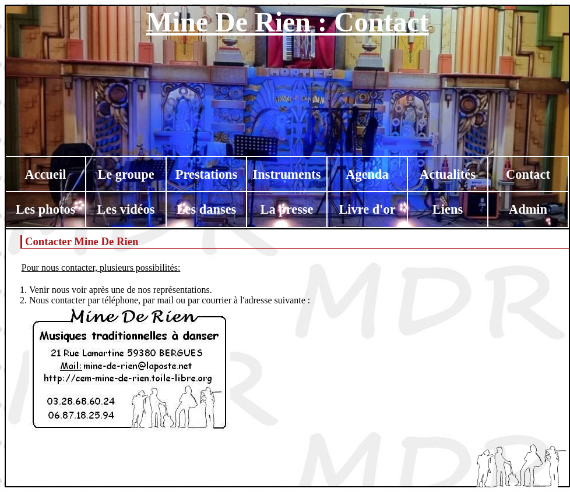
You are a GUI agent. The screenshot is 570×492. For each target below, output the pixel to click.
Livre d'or (367, 209)
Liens (447, 209)
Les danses (207, 209)
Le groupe (125, 174)
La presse (286, 209)
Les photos (46, 209)
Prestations (206, 174)
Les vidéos (126, 209)
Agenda (367, 174)
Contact (528, 174)
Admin (528, 209)
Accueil (45, 174)
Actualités (448, 174)
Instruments (287, 174)
